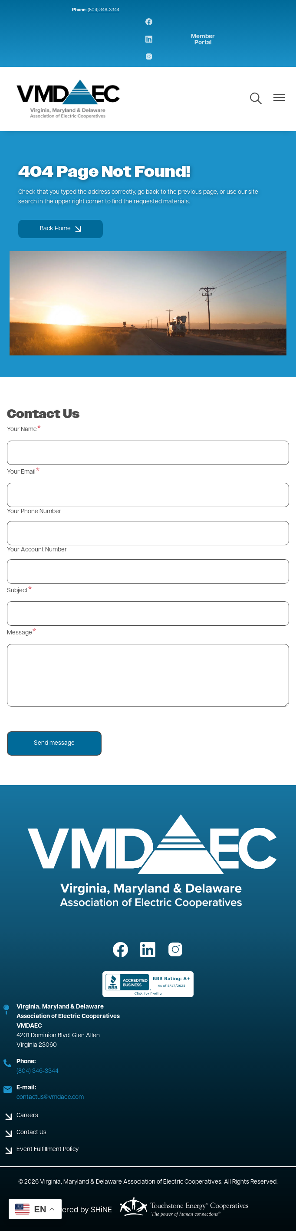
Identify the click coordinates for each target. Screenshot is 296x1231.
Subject (17, 590)
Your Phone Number (34, 511)
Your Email (21, 472)
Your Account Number (37, 550)
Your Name (22, 429)
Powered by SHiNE (79, 1210)
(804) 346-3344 (103, 10)
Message (19, 633)
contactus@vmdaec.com (50, 1097)
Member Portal (203, 40)
